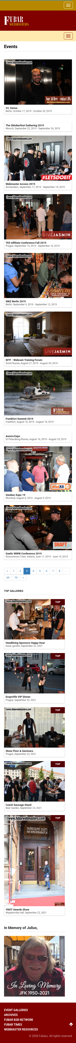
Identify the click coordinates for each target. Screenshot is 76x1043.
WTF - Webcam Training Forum (24, 359)
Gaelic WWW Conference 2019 (24, 553)
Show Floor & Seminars (19, 750)
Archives (11, 1015)
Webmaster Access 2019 (20, 183)
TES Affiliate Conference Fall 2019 (26, 242)
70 (16, 577)
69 (8, 577)
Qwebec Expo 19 (15, 494)
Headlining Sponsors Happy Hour (25, 642)
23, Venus (11, 108)
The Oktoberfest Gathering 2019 (25, 125)
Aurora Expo (13, 436)
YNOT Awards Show (17, 909)
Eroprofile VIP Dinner (18, 696)
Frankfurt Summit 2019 (19, 418)
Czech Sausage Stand (18, 804)
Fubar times (13, 1024)
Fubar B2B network (18, 1019)
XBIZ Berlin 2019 (16, 301)
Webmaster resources (21, 1029)
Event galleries (16, 1010)
